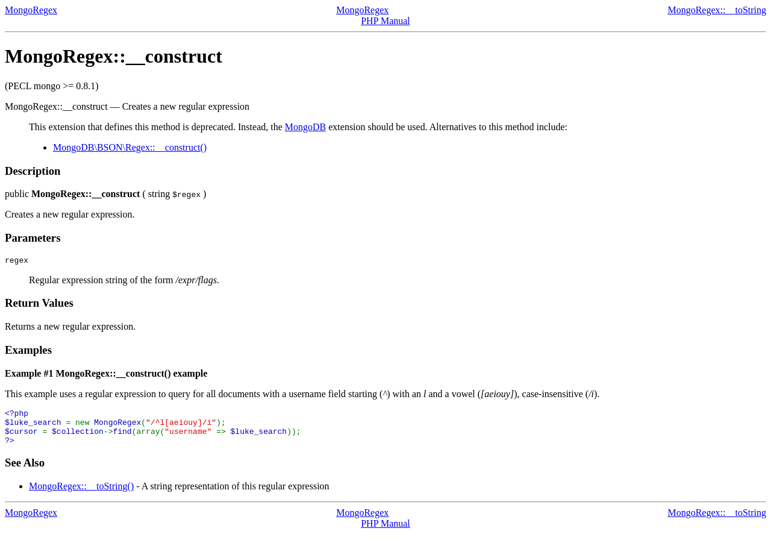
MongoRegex (31, 10)
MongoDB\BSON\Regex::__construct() (130, 147)
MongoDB (305, 127)
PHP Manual (385, 21)
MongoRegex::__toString (716, 10)
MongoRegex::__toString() (81, 495)
